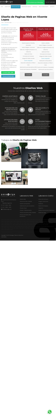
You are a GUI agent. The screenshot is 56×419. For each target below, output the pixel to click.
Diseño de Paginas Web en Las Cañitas (19, 240)
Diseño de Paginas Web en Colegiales (45, 240)
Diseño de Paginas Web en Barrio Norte (20, 242)
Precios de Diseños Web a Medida (28, 232)
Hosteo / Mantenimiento (26, 230)
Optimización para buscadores (27, 225)
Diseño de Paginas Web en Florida (6, 243)
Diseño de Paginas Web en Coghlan (7, 248)
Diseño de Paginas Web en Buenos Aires (7, 238)
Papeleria (41, 227)
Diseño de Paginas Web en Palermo (20, 238)
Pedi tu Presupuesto (43, 6)
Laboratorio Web (16, 6)
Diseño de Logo (42, 232)
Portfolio (35, 6)
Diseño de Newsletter (25, 223)
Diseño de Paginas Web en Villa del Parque (23, 247)
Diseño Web (7, 6)
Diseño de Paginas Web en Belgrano (7, 242)
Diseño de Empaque (43, 225)
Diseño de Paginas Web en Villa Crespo (33, 242)
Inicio (2, 6)
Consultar (28, 74)
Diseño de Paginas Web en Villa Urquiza (21, 245)
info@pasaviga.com (6, 229)
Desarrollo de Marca (43, 219)
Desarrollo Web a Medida (26, 221)
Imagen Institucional (43, 221)
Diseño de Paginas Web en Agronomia (36, 247)
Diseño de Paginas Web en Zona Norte (46, 242)
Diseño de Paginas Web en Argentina (47, 238)
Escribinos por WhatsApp (35, 2)
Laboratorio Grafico (26, 6)
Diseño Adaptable (28, 60)
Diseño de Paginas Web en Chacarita (32, 240)
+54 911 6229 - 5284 (8, 72)
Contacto (52, 6)
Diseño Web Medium (28, 30)
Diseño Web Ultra (45, 29)
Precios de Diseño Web (8, 76)
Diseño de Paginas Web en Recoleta (42, 243)
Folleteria (41, 223)
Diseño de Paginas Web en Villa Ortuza (34, 245)
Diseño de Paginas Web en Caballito (7, 240)
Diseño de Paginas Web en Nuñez (18, 243)
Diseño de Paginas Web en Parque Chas (47, 245)
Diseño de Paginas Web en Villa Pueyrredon (8, 247)
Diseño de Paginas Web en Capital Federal (34, 238)
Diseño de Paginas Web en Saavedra (30, 243)
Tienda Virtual (23, 227)
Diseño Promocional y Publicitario (46, 230)
